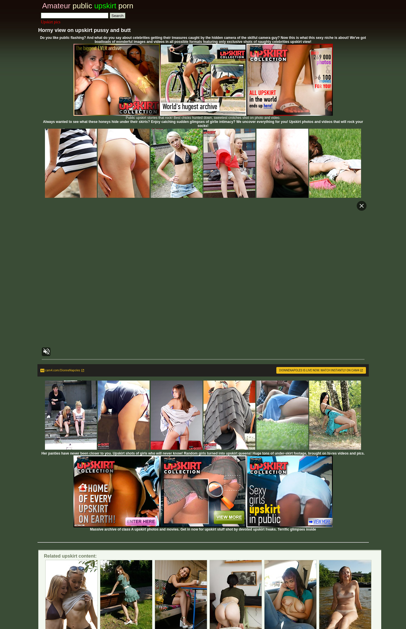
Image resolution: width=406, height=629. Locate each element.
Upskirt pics (51, 22)
